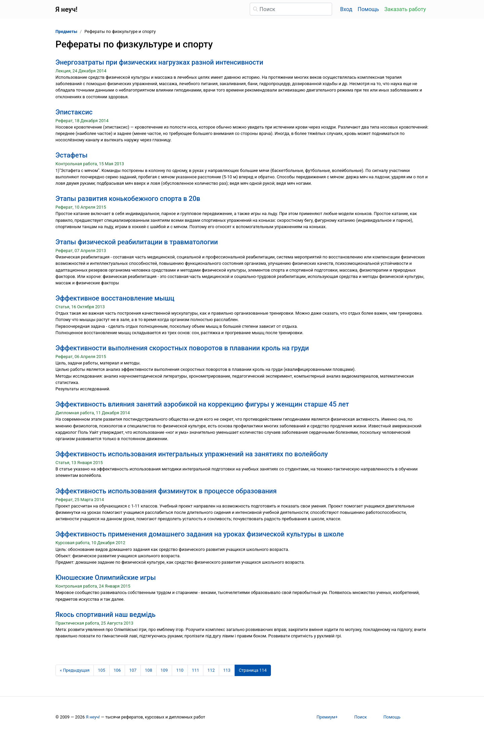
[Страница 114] (253, 670)
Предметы (66, 31)
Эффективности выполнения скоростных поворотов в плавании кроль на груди (182, 348)
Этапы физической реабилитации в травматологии (136, 242)
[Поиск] (291, 9)
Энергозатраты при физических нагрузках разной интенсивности (159, 62)
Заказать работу (405, 9)
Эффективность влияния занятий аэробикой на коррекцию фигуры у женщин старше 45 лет (202, 404)
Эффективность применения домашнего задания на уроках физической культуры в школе (199, 534)
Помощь (368, 9)
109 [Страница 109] (164, 670)
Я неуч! (93, 717)
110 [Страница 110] (180, 670)
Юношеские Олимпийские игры (105, 577)
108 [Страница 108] (148, 670)
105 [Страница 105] (101, 670)
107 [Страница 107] (132, 670)
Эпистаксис (73, 112)
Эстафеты (71, 155)
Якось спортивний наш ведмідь (105, 614)
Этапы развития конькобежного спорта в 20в (127, 199)
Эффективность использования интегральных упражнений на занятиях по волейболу (191, 454)
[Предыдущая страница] (74, 670)
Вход (346, 9)
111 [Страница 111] (195, 670)
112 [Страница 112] (211, 670)
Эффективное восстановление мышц (114, 298)
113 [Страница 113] (227, 670)
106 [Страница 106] (117, 670)
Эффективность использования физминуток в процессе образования (166, 491)
